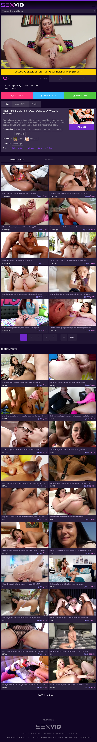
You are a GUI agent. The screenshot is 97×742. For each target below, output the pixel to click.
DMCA (60, 738)
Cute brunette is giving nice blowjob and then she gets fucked (70, 328)
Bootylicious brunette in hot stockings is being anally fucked (22, 294)
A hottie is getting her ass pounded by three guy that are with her (24, 416)
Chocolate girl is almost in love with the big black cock (20, 193)
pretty (37, 148)
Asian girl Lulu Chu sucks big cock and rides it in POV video (70, 294)
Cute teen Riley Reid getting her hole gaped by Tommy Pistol (70, 483)
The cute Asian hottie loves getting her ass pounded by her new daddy (24, 550)
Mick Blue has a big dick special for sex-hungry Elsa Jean (21, 227)
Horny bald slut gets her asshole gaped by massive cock (69, 382)
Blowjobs (37, 129)
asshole (12, 148)
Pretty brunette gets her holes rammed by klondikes (67, 517)
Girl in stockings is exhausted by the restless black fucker (69, 193)
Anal (18, 129)
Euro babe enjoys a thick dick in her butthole (17, 260)
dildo (25, 148)
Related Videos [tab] (17, 160)
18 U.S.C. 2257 (33, 738)
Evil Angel (17, 144)
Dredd (19, 139)
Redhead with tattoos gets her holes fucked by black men (69, 618)
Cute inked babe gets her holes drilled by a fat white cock (69, 651)
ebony (31, 148)
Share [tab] (35, 104)
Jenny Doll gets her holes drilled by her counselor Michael (21, 449)
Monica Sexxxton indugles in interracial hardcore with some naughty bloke (72, 227)
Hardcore (57, 129)
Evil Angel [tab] (48, 160)
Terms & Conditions (16, 738)
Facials (47, 129)
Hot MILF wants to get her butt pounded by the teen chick (69, 685)
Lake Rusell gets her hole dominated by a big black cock (69, 449)
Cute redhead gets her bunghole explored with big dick (20, 328)
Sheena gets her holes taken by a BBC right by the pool (21, 618)
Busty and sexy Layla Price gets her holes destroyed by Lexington (72, 416)
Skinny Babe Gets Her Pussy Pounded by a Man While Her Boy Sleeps (24, 685)
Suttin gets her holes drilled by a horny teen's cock (66, 584)
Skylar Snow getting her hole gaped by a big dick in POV (21, 584)
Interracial (20, 134)
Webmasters (71, 738)
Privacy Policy (48, 738)
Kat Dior (31, 139)
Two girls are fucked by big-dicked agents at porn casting (69, 260)
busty (19, 148)
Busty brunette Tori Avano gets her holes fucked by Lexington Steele (24, 651)
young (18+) (46, 148)
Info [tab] (7, 104)
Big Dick (26, 129)
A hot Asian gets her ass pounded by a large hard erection (21, 382)
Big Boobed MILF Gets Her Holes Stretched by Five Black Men (23, 517)
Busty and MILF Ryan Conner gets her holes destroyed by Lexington (24, 483)
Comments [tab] (20, 104)
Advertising (85, 738)
